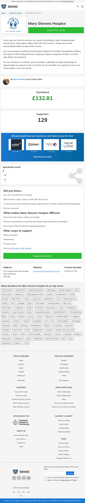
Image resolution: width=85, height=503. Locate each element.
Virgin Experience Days (35, 294)
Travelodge (76, 321)
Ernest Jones (51, 308)
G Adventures (61, 294)
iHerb (72, 294)
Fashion (64, 360)
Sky (52, 321)
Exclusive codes (21, 396)
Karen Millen (6, 308)
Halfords (76, 317)
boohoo (26, 321)
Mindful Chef (37, 330)
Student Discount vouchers (21, 399)
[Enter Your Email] (55, 473)
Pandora (78, 334)
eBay (28, 339)
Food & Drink (63, 368)
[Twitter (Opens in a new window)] (19, 478)
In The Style (57, 325)
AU (28, 492)
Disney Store (6, 294)
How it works (64, 424)
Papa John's (6, 339)
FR (24, 492)
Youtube (28, 248)
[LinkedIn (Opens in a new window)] (29, 478)
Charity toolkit (64, 428)
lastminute (6, 325)
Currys (39, 317)
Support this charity (56, 30)
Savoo (3, 13)
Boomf (46, 325)
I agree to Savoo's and (61, 480)
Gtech (15, 334)
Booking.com (36, 325)
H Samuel (39, 308)
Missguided (37, 321)
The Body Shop (75, 312)
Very (12, 303)
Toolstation (18, 339)
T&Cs (75, 480)
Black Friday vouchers (21, 403)
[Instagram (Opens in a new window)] (24, 478)
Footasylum (19, 308)
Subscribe (70, 473)
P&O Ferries (16, 299)
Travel (64, 376)
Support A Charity (15, 13)
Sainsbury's (72, 308)
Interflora (5, 312)
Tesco (62, 308)
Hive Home (17, 330)
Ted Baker (6, 330)
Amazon (49, 330)
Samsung (24, 325)
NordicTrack (38, 339)
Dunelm (21, 317)
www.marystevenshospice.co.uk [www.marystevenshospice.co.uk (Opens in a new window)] (46, 271)
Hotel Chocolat (18, 312)
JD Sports (17, 343)
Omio (27, 330)
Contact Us (21, 443)
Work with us (21, 439)
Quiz (63, 339)
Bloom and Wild (52, 339)
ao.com (30, 317)
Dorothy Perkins (53, 303)
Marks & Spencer (70, 299)
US (14, 492)
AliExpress (19, 294)
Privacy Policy (64, 443)
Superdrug (6, 343)
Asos (70, 339)
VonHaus (5, 334)
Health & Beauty (64, 372)
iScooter (5, 299)
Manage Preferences (63, 458)
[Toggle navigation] (82, 6)
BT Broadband (63, 321)
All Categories (64, 380)
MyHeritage (51, 290)
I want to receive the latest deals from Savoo (62, 477)
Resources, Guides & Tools (63, 403)
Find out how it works (43, 156)
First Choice (40, 303)
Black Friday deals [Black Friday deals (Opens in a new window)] (63, 392)
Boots (29, 312)
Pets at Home (7, 290)
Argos (27, 299)
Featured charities (63, 432)
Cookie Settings (63, 454)
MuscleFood (20, 290)
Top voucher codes (21, 392)
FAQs (21, 447)
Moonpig (68, 334)
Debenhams (49, 299)
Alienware (48, 334)
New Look (67, 303)
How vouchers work (21, 435)
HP (46, 321)
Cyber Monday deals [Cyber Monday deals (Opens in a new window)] (64, 396)
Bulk (15, 325)
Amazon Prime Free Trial (64, 330)
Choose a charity (64, 420)
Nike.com (49, 317)
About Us (21, 431)
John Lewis (37, 299)
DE (19, 492)
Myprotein (5, 321)
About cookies (64, 451)
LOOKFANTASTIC (60, 312)
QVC (77, 290)
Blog (63, 399)
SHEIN (4, 303)
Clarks (29, 308)
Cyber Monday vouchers (21, 407)
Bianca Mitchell (19, 79)
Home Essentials (34, 334)
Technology (64, 364)
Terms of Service (68, 1)
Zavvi (30, 303)
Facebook (16, 248)
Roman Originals (65, 290)
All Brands (21, 380)
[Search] (65, 6)
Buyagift (21, 303)
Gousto (58, 334)
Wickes (12, 317)
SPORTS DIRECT (62, 317)
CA (21, 496)
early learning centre (36, 290)
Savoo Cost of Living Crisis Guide (64, 407)
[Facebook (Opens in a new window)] (14, 478)
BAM (23, 334)
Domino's (16, 321)
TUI (58, 299)
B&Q (4, 317)
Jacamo (49, 294)
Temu (26, 343)
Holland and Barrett (43, 312)
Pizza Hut (69, 325)
